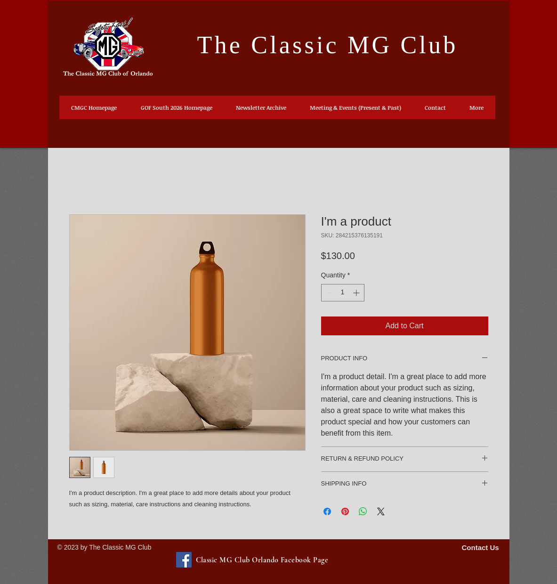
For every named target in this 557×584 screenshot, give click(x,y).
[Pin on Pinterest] (345, 511)
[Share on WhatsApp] (363, 511)
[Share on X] (381, 511)
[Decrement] (328, 292)
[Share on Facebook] (327, 511)
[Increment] (357, 292)
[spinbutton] (342, 292)
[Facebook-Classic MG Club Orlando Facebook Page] (184, 560)
